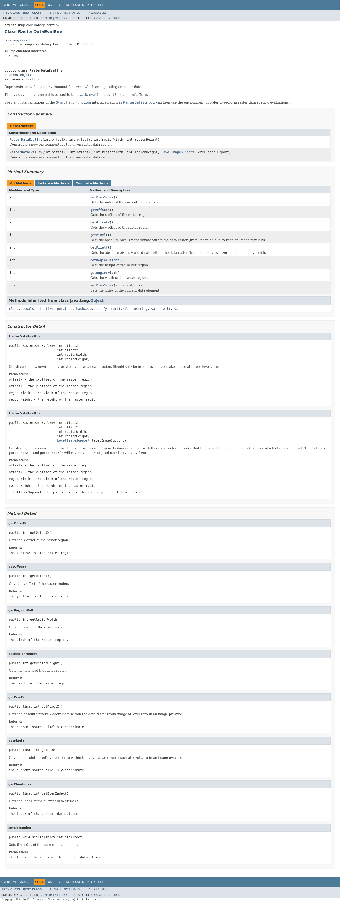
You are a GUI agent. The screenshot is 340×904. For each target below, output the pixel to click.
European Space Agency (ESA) (55, 899)
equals (28, 309)
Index (91, 5)
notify (101, 309)
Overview (8, 5)
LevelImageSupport (178, 152)
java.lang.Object (18, 40)
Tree (59, 5)
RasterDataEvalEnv (26, 139)
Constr (46, 18)
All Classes (98, 12)
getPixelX (99, 235)
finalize (45, 309)
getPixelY (99, 247)
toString (139, 309)
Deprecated (75, 5)
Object (25, 75)
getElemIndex (101, 197)
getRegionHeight (104, 260)
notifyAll (119, 309)
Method (61, 18)
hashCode (84, 309)
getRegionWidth (103, 273)
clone (13, 309)
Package (25, 5)
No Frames (72, 12)
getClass (64, 309)
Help (101, 5)
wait (155, 309)
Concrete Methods (92, 183)
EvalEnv (11, 56)
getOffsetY (100, 222)
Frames (55, 12)
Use (50, 5)
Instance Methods (53, 183)
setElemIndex (101, 285)
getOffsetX (100, 210)
